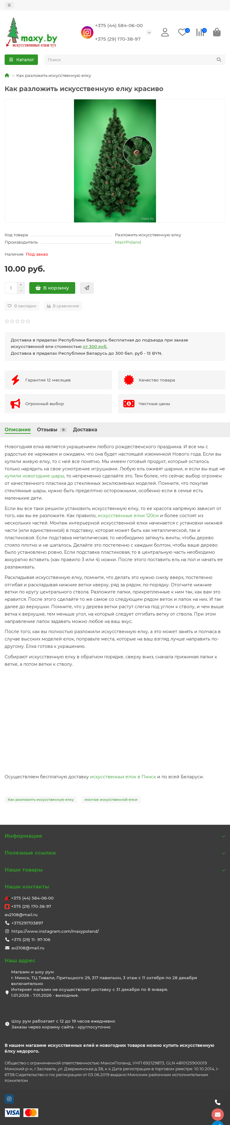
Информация (115, 836)
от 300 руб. (95, 346)
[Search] (135, 59)
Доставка (85, 430)
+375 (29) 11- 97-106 (30, 939)
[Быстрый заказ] (87, 288)
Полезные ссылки (115, 853)
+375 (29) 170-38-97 (118, 39)
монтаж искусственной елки (111, 799)
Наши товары (115, 870)
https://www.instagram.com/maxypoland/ (55, 931)
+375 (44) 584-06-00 (119, 25)
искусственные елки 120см (128, 515)
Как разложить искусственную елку (41, 799)
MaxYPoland (128, 242)
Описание (18, 430)
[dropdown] (9, 5)
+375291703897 (27, 922)
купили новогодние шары (34, 476)
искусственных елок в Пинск (123, 777)
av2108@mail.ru (21, 914)
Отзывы (52, 430)
